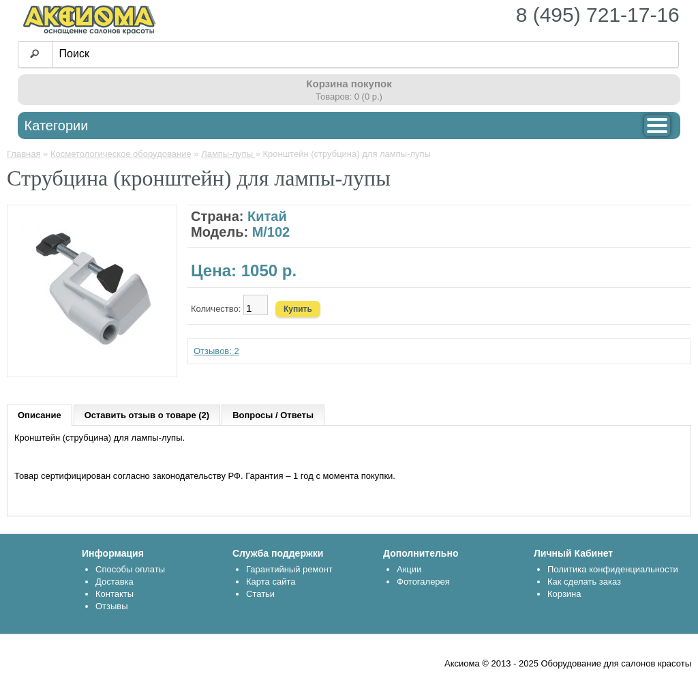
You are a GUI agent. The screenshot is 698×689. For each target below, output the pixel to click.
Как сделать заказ (584, 581)
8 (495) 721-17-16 (598, 14)
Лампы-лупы (228, 154)
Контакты (114, 594)
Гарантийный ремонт (289, 569)
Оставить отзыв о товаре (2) (147, 415)
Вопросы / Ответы (273, 415)
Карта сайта (270, 581)
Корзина (564, 594)
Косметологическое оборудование (121, 154)
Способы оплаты (130, 569)
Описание (39, 415)
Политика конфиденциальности (612, 569)
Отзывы (111, 606)
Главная (23, 154)
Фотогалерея (423, 581)
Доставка (114, 581)
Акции (409, 569)
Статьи (260, 594)
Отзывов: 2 (216, 351)
